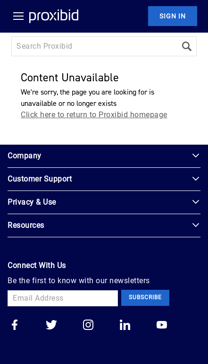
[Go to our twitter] (51, 326)
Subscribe (145, 297)
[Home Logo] (53, 16)
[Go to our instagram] (88, 326)
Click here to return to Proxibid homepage (94, 114)
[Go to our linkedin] (125, 326)
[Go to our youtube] (162, 326)
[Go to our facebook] (15, 326)
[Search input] (94, 46)
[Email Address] (63, 298)
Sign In (172, 16)
